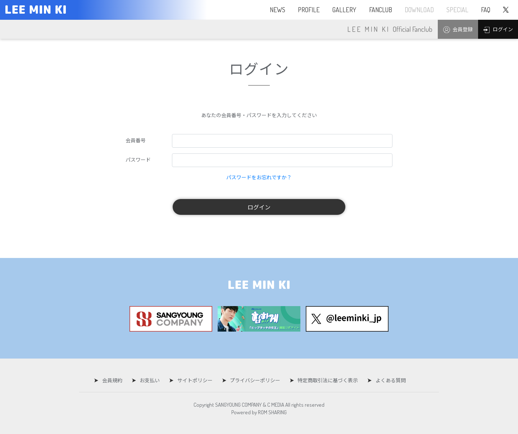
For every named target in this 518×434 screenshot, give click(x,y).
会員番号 (136, 140)
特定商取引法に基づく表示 (325, 380)
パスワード (138, 159)
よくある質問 (387, 380)
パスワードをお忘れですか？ (259, 177)
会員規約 (115, 380)
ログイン (259, 207)
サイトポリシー (195, 380)
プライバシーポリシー (254, 380)
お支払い (151, 380)
